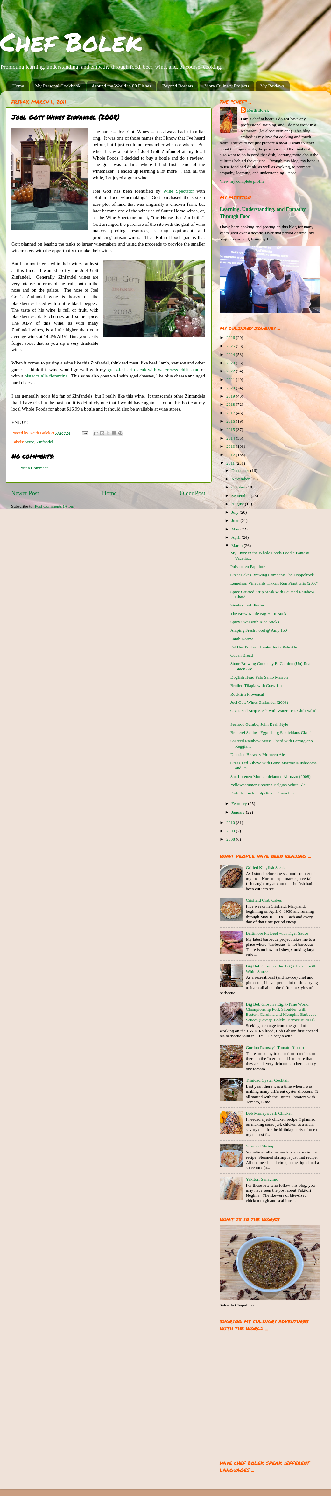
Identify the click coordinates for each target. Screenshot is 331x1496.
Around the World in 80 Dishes (121, 85)
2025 (231, 345)
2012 (231, 454)
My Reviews (272, 85)
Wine (29, 442)
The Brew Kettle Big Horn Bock (258, 613)
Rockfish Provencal (247, 694)
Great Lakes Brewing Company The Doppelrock (272, 574)
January (238, 812)
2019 (231, 396)
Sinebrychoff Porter (247, 605)
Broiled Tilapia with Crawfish (256, 685)
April (236, 537)
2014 (231, 438)
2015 (231, 429)
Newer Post (25, 493)
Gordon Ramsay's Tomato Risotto (275, 1047)
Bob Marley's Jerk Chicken (269, 1113)
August (238, 504)
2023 (231, 362)
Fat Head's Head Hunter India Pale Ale (263, 647)
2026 (231, 337)
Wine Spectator (178, 191)
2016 (231, 421)
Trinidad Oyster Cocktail (267, 1080)
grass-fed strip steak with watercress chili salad (154, 369)
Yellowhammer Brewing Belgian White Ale (268, 784)
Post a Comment (33, 468)
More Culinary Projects (226, 85)
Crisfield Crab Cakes (264, 900)
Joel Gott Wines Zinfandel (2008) (259, 702)
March (237, 545)
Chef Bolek (71, 41)
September (241, 495)
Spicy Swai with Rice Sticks (254, 622)
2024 (231, 354)
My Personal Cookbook (58, 85)
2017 (231, 413)
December (240, 470)
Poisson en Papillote (247, 566)
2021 (231, 379)
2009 (231, 830)
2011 (231, 463)
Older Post (192, 493)
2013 (231, 446)
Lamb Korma (241, 638)
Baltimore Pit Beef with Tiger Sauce (277, 933)
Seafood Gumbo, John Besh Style (259, 724)
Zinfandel (44, 442)
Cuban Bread (241, 655)
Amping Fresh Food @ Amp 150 (258, 630)
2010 (231, 822)
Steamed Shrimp (260, 1146)
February (239, 803)
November (240, 478)
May (235, 529)
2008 (231, 839)
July (235, 512)
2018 (231, 404)
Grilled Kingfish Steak (265, 867)
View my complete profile (242, 181)
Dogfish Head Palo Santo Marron (259, 677)
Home (18, 85)
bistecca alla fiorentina (46, 375)
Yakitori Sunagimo (262, 1179)
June (235, 520)
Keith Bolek (258, 110)
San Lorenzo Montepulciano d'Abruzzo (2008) (270, 776)
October (238, 487)
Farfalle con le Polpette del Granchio (262, 793)
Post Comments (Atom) (55, 506)
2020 (231, 387)
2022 (231, 371)
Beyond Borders (177, 85)
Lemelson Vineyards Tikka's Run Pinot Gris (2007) (274, 583)
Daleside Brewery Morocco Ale (257, 754)
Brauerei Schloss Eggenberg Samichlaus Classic (271, 732)
